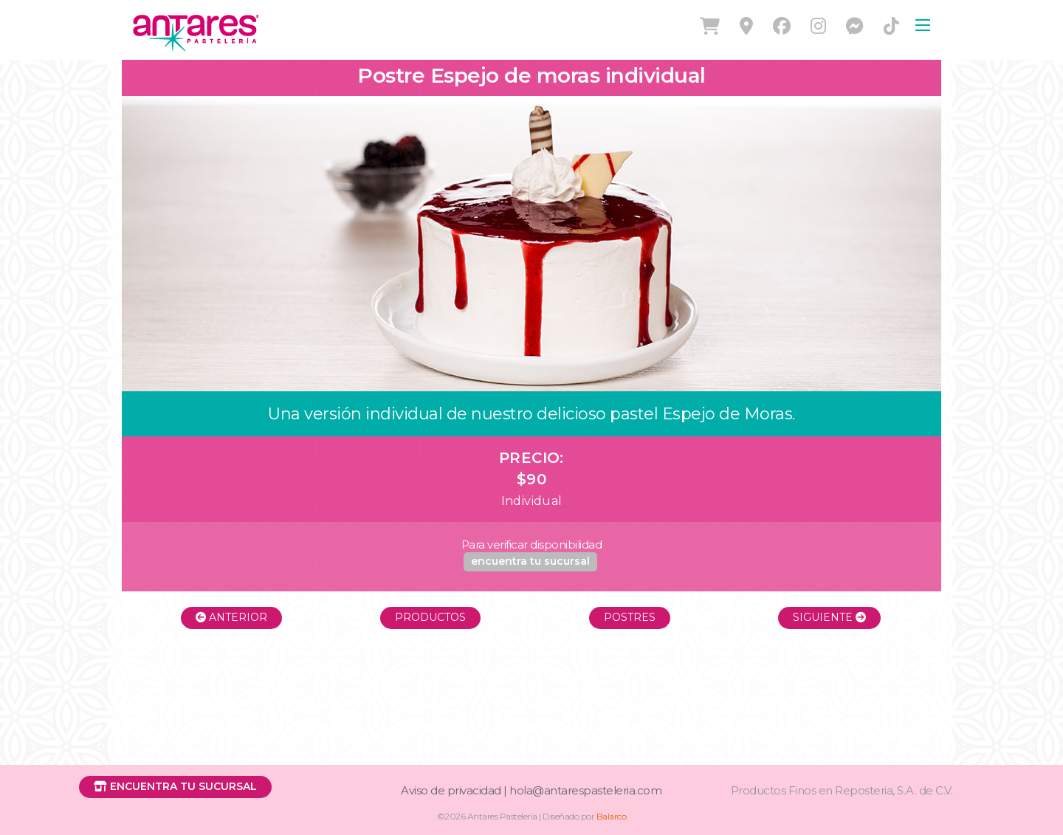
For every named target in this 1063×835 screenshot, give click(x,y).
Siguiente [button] (829, 617)
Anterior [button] (231, 617)
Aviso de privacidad (451, 790)
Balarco (611, 816)
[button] (530, 561)
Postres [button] (630, 617)
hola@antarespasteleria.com (585, 790)
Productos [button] (430, 617)
